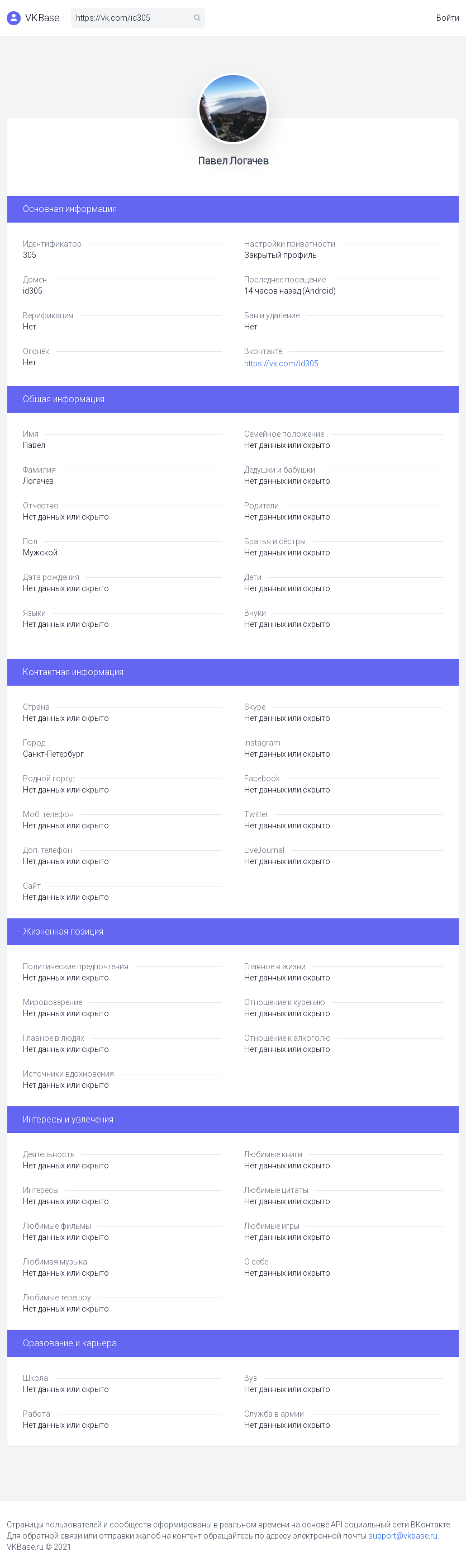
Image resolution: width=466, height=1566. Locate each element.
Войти (447, 17)
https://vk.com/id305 (281, 363)
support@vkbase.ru (403, 1535)
